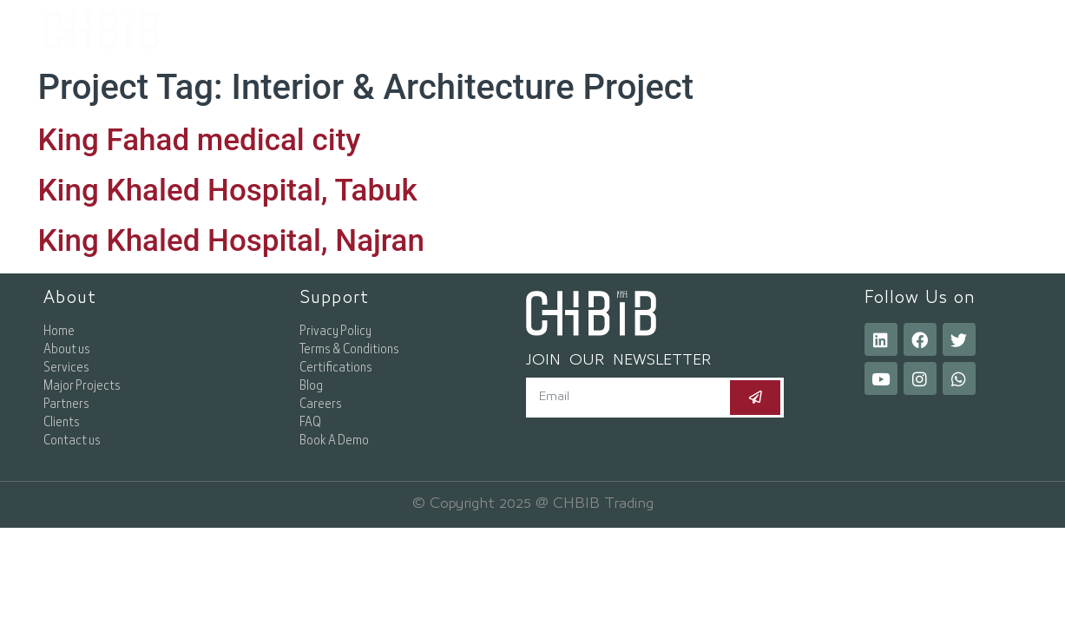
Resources (829, 29)
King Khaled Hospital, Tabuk (227, 190)
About (506, 29)
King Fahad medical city (199, 140)
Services (606, 29)
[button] (936, 30)
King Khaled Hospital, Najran (231, 241)
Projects (715, 29)
